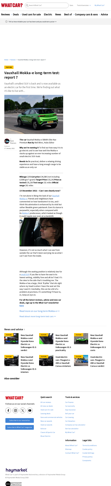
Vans (71, 5)
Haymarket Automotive (29, 474)
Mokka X (25, 213)
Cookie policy (87, 449)
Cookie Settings (88, 453)
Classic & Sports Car (48, 432)
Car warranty (70, 406)
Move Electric (45, 436)
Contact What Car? (72, 453)
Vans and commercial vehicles (51, 417)
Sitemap (68, 449)
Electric (49, 14)
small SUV (25, 274)
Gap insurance (70, 410)
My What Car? (100, 5)
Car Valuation (70, 421)
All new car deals (47, 406)
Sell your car (69, 414)
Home (6, 60)
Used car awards (46, 425)
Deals (17, 14)
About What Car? (71, 445)
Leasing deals (45, 414)
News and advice (14, 329)
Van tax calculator (71, 429)
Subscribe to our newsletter (19, 420)
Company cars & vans (87, 14)
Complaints (86, 460)
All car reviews (46, 402)
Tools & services (83, 5)
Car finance (69, 402)
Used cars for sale (32, 14)
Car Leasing (69, 417)
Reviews (6, 14)
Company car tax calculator (75, 425)
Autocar (43, 429)
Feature (13, 60)
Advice (105, 14)
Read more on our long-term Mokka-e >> (40, 311)
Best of (69, 14)
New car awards (46, 421)
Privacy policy (87, 457)
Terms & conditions (89, 445)
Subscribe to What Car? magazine (19, 427)
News (59, 14)
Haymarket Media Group (56, 474)
